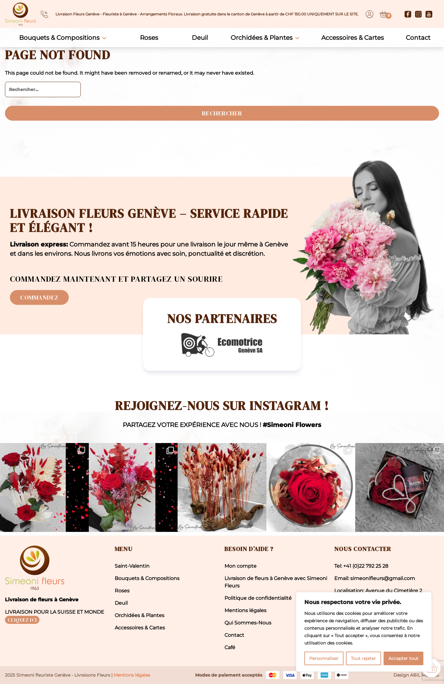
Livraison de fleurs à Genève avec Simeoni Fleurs (275, 582)
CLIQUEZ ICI (22, 619)
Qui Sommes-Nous (247, 623)
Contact (418, 37)
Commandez (39, 297)
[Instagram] (418, 14)
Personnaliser (324, 658)
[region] (364, 632)
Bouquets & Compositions (59, 37)
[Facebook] (408, 14)
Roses (149, 37)
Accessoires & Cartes (352, 37)
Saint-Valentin (132, 566)
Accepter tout (403, 658)
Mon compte (240, 566)
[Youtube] (429, 14)
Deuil (200, 37)
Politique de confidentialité (258, 598)
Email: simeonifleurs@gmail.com (374, 578)
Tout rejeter (363, 658)
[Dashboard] (369, 14)
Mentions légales (245, 610)
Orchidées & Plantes (262, 37)
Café (229, 647)
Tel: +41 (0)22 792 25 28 (361, 566)
